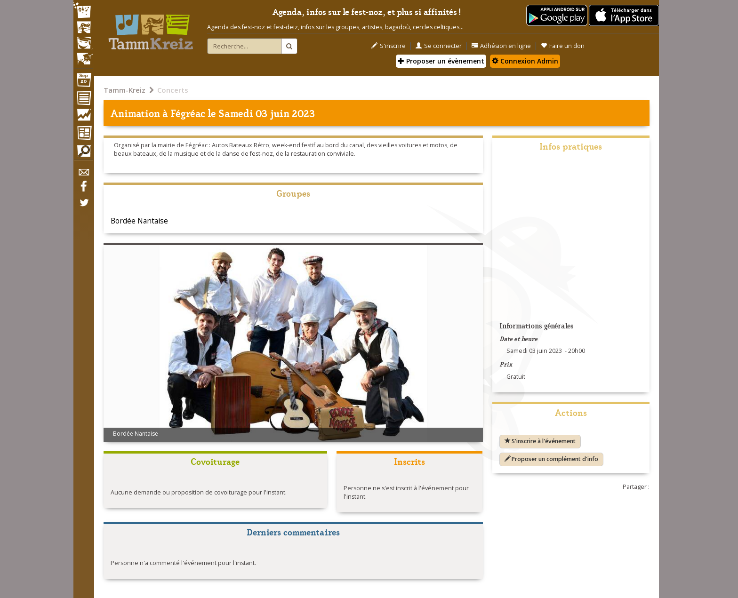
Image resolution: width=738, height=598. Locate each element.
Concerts (172, 90)
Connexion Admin (525, 60)
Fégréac (187, 112)
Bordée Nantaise (139, 220)
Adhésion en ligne (501, 46)
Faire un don (563, 46)
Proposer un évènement (441, 60)
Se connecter (439, 46)
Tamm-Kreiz (124, 90)
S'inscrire (388, 46)
